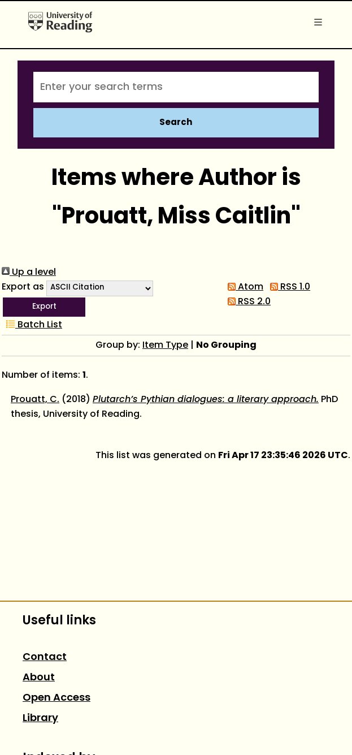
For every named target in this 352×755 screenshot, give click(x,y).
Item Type (165, 345)
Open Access (56, 698)
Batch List (32, 325)
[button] (44, 307)
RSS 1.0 (288, 287)
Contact (45, 657)
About (39, 678)
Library (40, 718)
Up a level (29, 272)
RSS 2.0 (247, 302)
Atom (243, 287)
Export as (23, 287)
